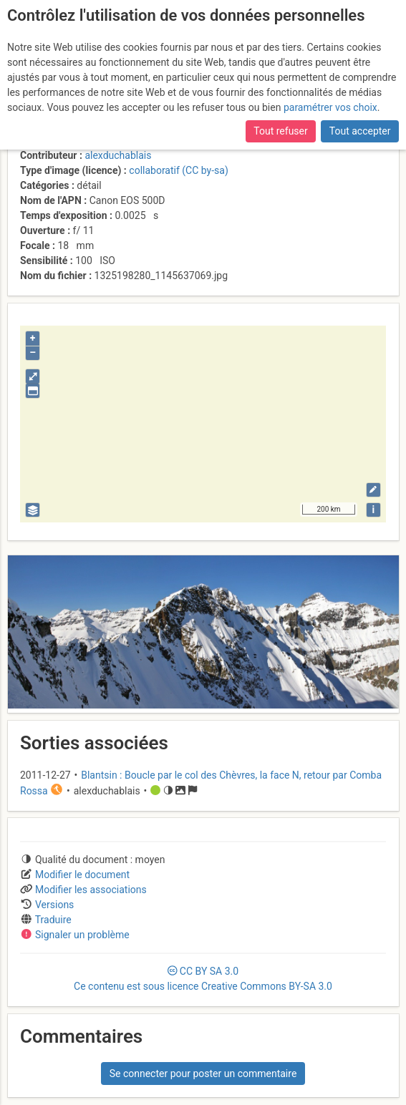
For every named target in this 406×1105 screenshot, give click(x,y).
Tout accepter (360, 131)
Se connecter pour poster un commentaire (203, 1073)
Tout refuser (280, 131)
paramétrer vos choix (330, 107)
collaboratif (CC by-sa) (178, 170)
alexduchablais (117, 155)
